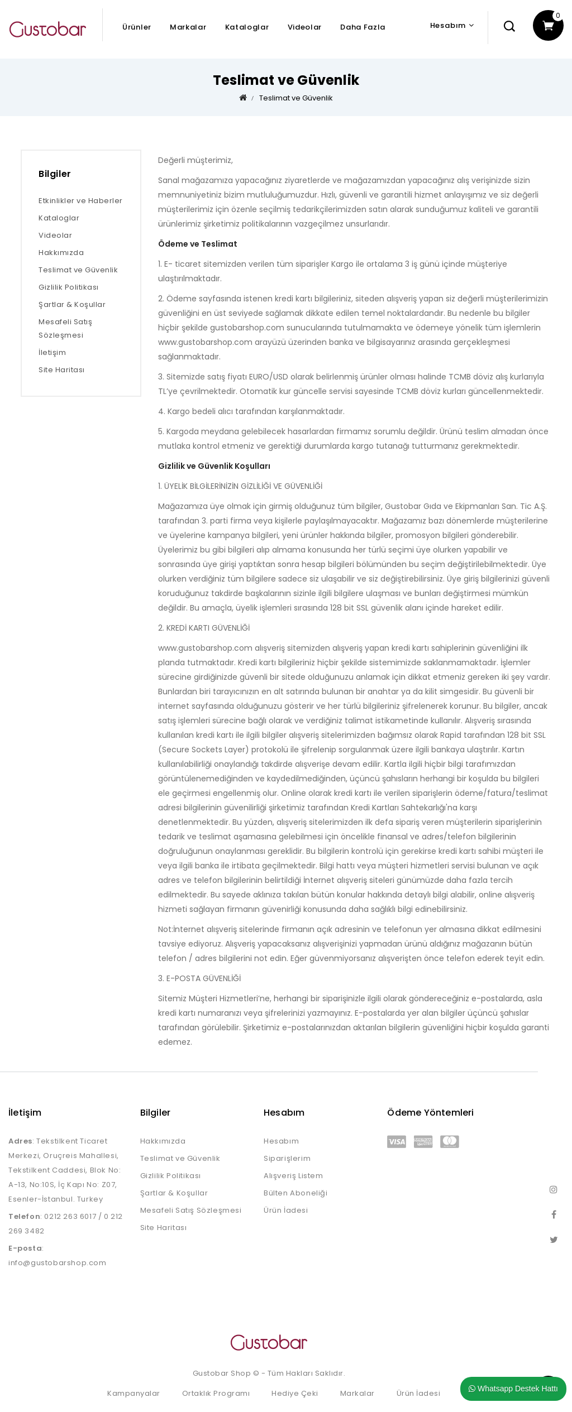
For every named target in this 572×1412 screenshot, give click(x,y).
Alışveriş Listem (293, 1175)
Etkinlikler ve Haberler (81, 200)
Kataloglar (247, 27)
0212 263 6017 (70, 1216)
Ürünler (136, 27)
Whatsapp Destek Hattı (513, 1388)
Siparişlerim (287, 1158)
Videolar (305, 27)
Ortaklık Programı (216, 1393)
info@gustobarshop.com (57, 1262)
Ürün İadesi (286, 1210)
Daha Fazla (362, 27)
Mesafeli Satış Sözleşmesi (65, 328)
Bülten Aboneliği (296, 1193)
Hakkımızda (61, 252)
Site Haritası (62, 369)
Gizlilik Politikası (69, 287)
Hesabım (281, 1141)
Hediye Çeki (294, 1393)
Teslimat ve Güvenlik (296, 98)
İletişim (52, 352)
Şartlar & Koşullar (72, 304)
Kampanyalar (133, 1393)
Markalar (188, 27)
